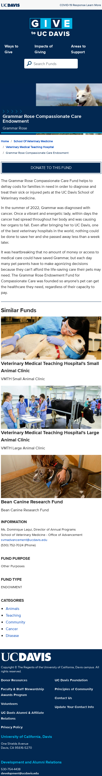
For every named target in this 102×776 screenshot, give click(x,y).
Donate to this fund (51, 167)
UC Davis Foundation (71, 680)
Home (5, 141)
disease (12, 635)
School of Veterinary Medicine (33, 141)
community (15, 622)
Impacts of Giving (44, 49)
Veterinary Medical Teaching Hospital (30, 147)
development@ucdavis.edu (20, 773)
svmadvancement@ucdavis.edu (24, 539)
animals (12, 608)
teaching (13, 615)
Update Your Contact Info (74, 706)
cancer (12, 629)
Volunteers (9, 703)
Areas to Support (78, 49)
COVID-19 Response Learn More (80, 5)
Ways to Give (11, 49)
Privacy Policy (12, 727)
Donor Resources (14, 680)
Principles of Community (74, 689)
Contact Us (63, 697)
